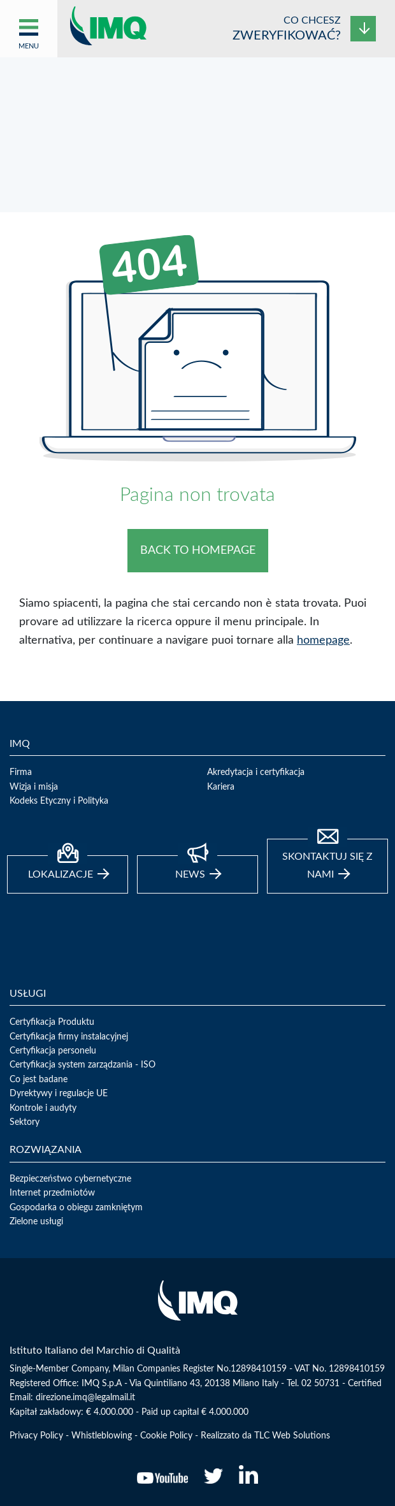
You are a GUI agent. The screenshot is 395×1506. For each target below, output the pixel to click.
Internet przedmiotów (52, 1193)
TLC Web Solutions (292, 1435)
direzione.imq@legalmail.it (85, 1397)
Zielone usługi (36, 1221)
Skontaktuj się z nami (327, 859)
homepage (323, 640)
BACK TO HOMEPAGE (197, 550)
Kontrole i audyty (43, 1108)
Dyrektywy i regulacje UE (59, 1093)
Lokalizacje (68, 867)
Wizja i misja (34, 787)
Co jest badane (39, 1079)
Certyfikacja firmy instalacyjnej (69, 1036)
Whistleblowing (101, 1435)
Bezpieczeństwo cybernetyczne (70, 1179)
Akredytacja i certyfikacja (256, 772)
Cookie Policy (166, 1435)
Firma (21, 772)
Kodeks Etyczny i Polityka (59, 801)
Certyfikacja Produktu (52, 1022)
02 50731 (320, 1383)
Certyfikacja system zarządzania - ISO (82, 1065)
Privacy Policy (36, 1435)
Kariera (220, 787)
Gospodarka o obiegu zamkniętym (76, 1207)
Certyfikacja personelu (53, 1050)
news (198, 867)
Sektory (25, 1122)
